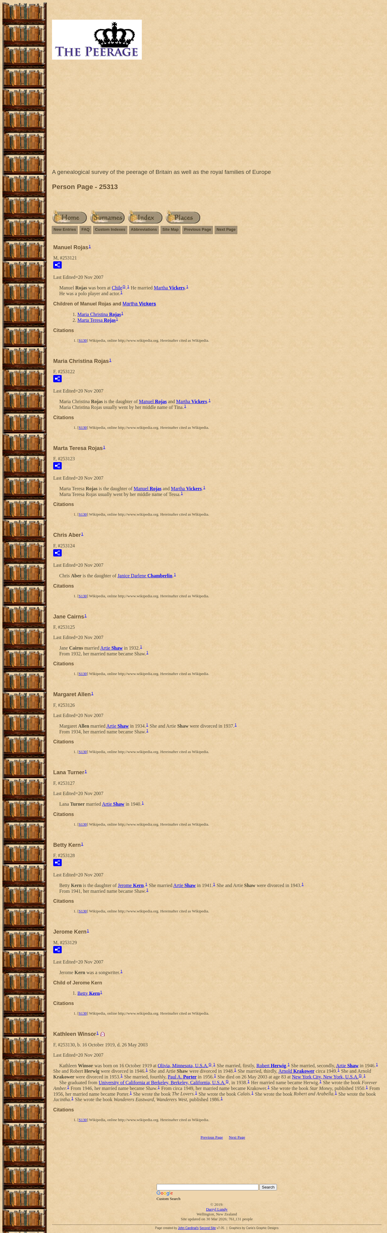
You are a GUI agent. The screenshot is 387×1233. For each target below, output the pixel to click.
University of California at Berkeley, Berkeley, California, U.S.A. (162, 1082)
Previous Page (197, 229)
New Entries (65, 229)
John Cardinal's (188, 1228)
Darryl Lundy (216, 1209)
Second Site (208, 1228)
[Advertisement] (217, 115)
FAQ (85, 229)
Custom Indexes (110, 229)
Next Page (226, 229)
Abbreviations (144, 229)
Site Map (170, 229)
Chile (117, 287)
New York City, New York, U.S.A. (325, 1076)
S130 (83, 340)
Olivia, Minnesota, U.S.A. (183, 1065)
